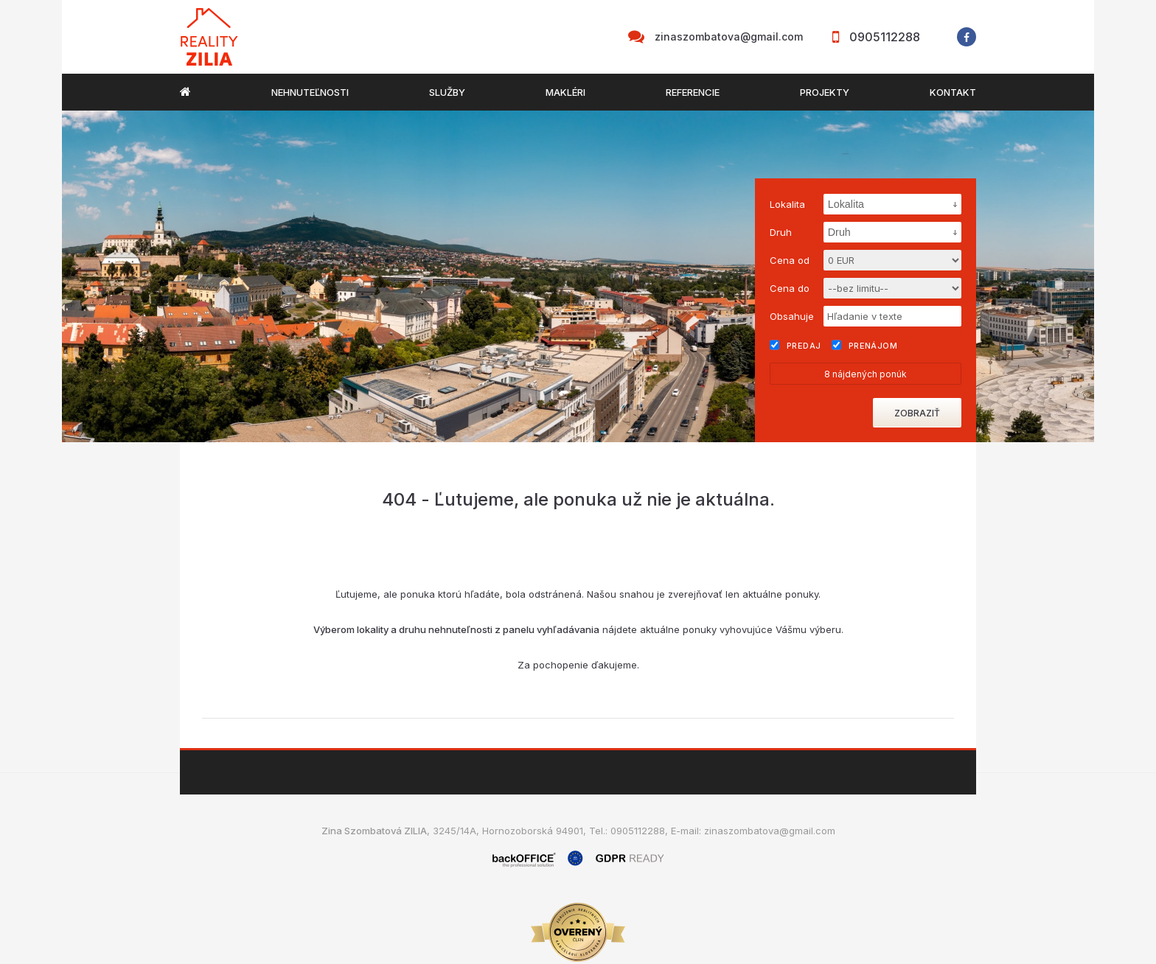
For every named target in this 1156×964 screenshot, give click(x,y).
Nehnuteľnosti (310, 92)
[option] (578, 276)
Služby (447, 92)
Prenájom (865, 345)
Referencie (693, 92)
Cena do (789, 288)
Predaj (795, 345)
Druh (781, 232)
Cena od (789, 260)
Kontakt (953, 92)
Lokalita (787, 204)
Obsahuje (792, 316)
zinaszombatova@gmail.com (729, 36)
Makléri (565, 92)
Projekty (824, 92)
